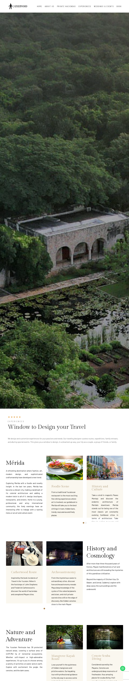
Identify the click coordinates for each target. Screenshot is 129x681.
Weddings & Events (104, 6)
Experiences (85, 6)
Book (119, 6)
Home (39, 6)
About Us (49, 6)
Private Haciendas (66, 6)
